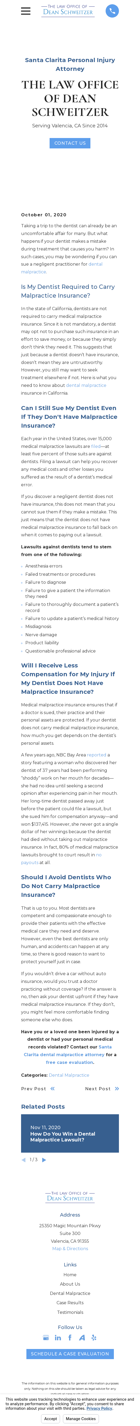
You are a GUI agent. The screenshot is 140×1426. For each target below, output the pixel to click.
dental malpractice (86, 385)
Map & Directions (70, 1248)
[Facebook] (70, 1337)
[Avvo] (82, 1337)
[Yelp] (94, 1337)
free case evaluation (69, 1062)
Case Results (70, 1302)
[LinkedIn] (58, 1337)
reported (96, 754)
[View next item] (44, 1160)
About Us (70, 1284)
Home (70, 1274)
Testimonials (70, 1312)
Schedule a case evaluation (70, 1353)
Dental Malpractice (69, 1075)
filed (96, 446)
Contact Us (70, 143)
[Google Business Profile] (46, 1337)
